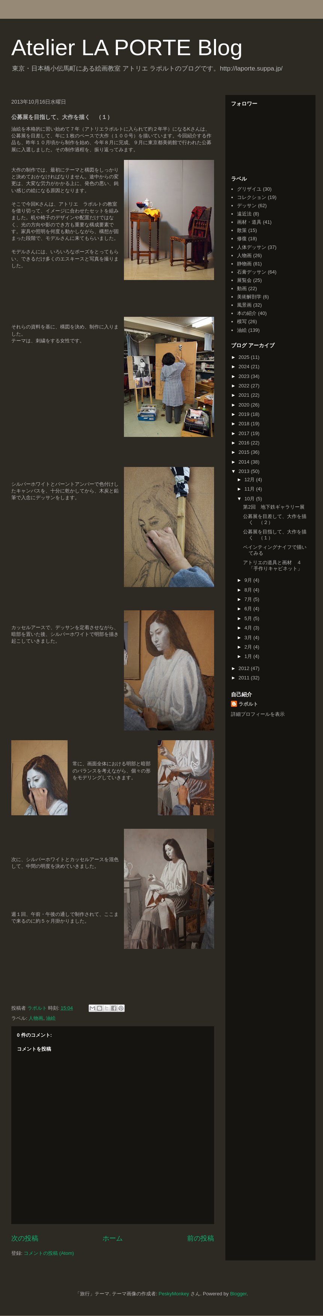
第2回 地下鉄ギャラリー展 (273, 507)
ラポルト (248, 704)
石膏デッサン (251, 272)
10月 (250, 498)
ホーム (113, 1238)
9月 (249, 580)
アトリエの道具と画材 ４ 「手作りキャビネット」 (274, 565)
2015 (244, 452)
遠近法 (244, 214)
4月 (249, 628)
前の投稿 (200, 1238)
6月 (249, 608)
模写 (242, 321)
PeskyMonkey (173, 1293)
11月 (250, 489)
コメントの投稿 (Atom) (49, 1253)
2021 (244, 395)
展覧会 (244, 280)
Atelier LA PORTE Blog (127, 47)
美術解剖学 (249, 297)
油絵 (51, 1018)
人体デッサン (251, 247)
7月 (249, 599)
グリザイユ (249, 189)
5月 (249, 618)
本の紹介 (247, 313)
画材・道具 (249, 222)
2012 (244, 668)
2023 (244, 376)
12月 (250, 479)
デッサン (247, 205)
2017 (244, 433)
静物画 (244, 264)
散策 (242, 230)
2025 (244, 357)
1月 (249, 656)
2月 (249, 647)
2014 (244, 462)
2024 (244, 366)
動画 (242, 288)
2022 (244, 385)
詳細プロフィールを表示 (258, 714)
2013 (244, 471)
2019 (244, 414)
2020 (244, 405)
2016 (244, 443)
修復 (242, 238)
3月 (249, 637)
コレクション (251, 197)
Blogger (238, 1293)
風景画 (244, 305)
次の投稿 (24, 1238)
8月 (249, 590)
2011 (244, 678)
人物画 (36, 1018)
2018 (244, 423)
